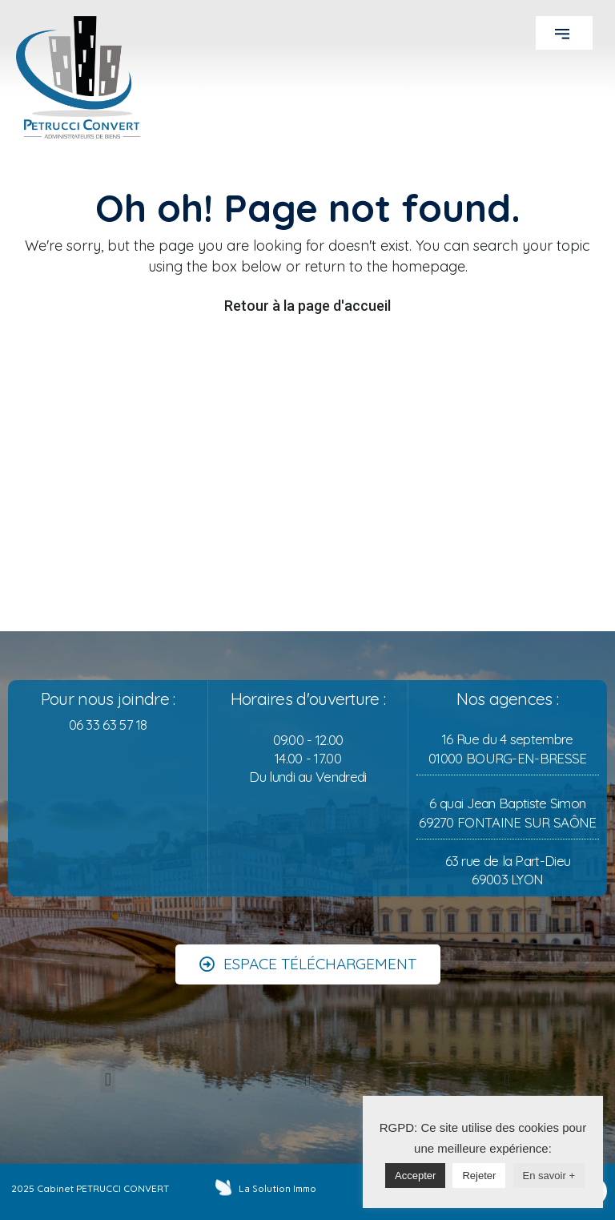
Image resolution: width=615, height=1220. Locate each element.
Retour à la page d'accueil (307, 305)
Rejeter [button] (479, 1176)
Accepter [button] (415, 1176)
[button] (564, 33)
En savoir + (549, 1176)
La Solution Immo (277, 1188)
